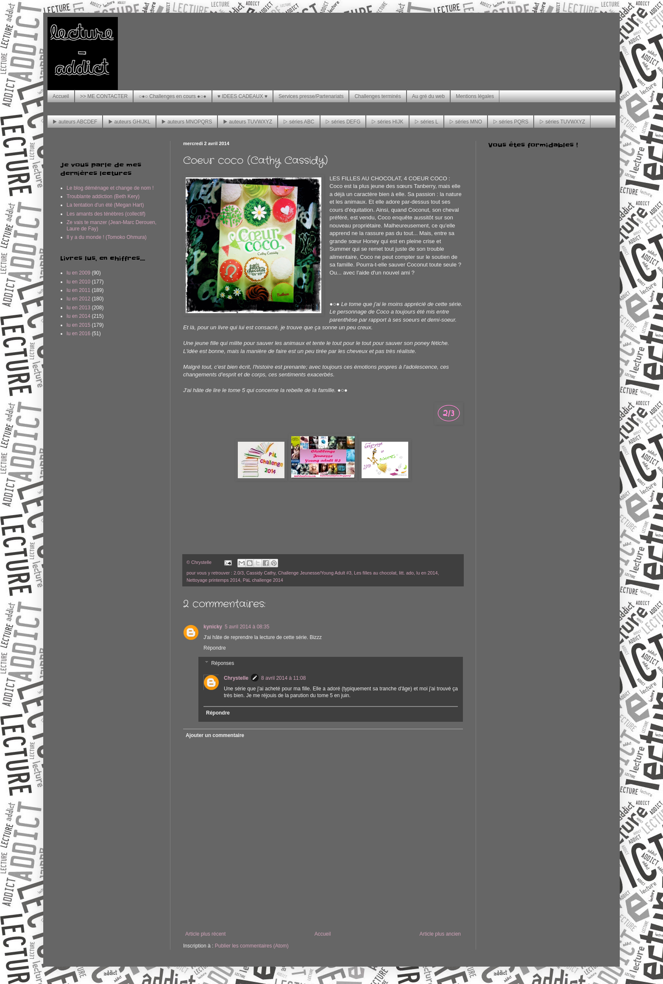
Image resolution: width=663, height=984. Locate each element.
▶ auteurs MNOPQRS (187, 122)
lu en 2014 (426, 572)
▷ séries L (426, 122)
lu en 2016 (78, 333)
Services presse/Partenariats (311, 96)
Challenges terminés (377, 96)
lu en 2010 (78, 282)
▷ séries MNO (465, 122)
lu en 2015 (78, 325)
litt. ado (406, 572)
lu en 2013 (78, 308)
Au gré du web (428, 96)
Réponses (222, 663)
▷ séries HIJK (387, 122)
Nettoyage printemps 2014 (213, 580)
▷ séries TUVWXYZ (562, 122)
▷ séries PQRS (510, 122)
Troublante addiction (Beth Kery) (103, 196)
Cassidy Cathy (261, 572)
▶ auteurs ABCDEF (75, 122)
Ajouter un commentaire (215, 735)
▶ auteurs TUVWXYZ (247, 122)
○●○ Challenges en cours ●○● (172, 96)
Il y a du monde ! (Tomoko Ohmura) (107, 237)
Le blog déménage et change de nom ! (110, 188)
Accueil (61, 96)
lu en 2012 (78, 299)
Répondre (214, 648)
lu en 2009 (78, 273)
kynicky (212, 627)
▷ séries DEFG (343, 122)
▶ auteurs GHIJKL (129, 122)
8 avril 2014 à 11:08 (283, 678)
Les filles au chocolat (375, 572)
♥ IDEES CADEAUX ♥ (242, 96)
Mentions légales (475, 96)
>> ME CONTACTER (104, 96)
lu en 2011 (78, 290)
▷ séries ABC (298, 122)
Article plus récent (205, 934)
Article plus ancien (440, 934)
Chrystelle (236, 678)
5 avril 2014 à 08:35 (247, 627)
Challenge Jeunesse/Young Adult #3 (314, 572)
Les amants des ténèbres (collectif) (106, 214)
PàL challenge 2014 (263, 580)
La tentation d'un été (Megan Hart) (105, 205)
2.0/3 (239, 572)
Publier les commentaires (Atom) (252, 946)
